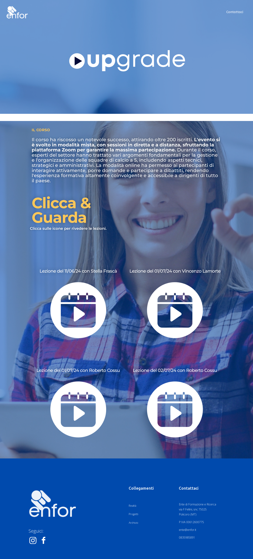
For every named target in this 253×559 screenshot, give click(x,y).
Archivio (133, 522)
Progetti (133, 514)
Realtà (132, 505)
